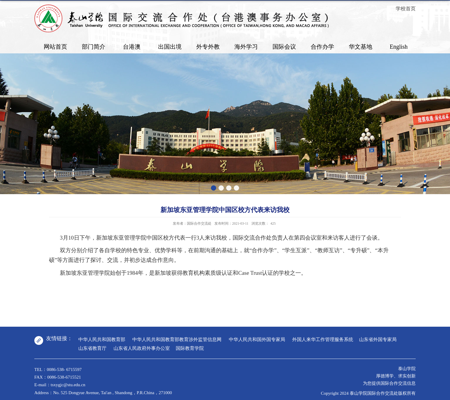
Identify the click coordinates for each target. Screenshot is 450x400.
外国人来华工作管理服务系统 (322, 339)
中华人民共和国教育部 (101, 339)
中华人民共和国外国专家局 (257, 339)
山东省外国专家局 (378, 339)
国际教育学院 (190, 348)
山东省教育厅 (92, 348)
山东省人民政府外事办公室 (142, 348)
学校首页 (406, 8)
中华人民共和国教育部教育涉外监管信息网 (176, 339)
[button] (213, 188)
